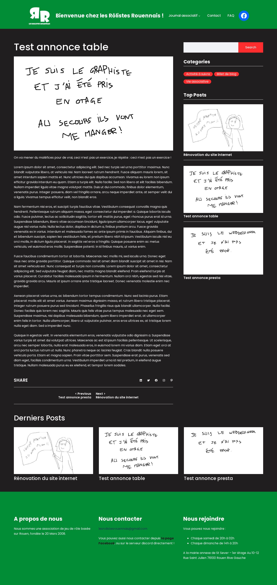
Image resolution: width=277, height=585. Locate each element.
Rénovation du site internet (208, 154)
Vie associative (197, 81)
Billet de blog (226, 74)
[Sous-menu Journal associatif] (199, 16)
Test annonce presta (202, 277)
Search (250, 47)
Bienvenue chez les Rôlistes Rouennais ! (110, 15)
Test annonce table (201, 216)
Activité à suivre (198, 74)
